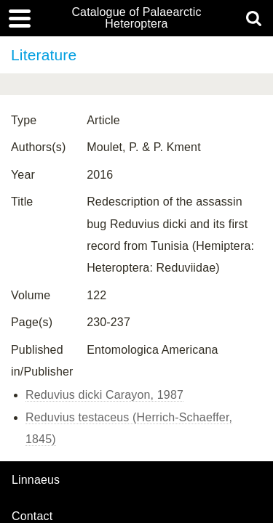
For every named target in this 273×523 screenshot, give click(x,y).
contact (32, 516)
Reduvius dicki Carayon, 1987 (104, 395)
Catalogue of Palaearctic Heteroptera (136, 18)
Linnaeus (36, 480)
